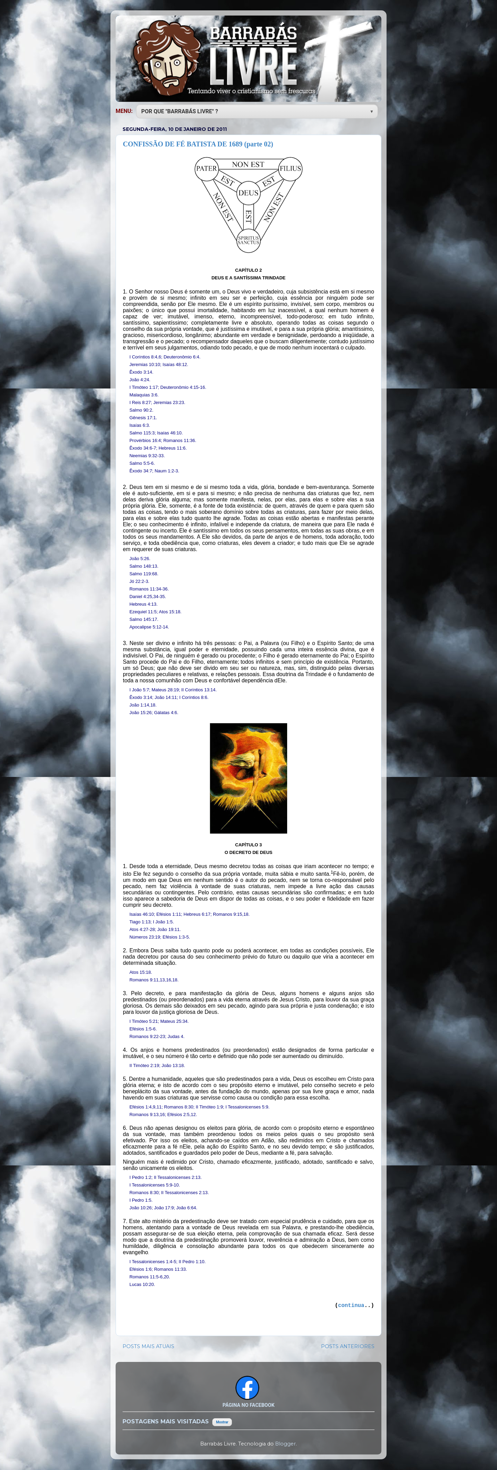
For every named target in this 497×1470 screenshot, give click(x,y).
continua (351, 1306)
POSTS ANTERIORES (347, 1346)
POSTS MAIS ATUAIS (148, 1346)
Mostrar (222, 1422)
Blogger (285, 1444)
